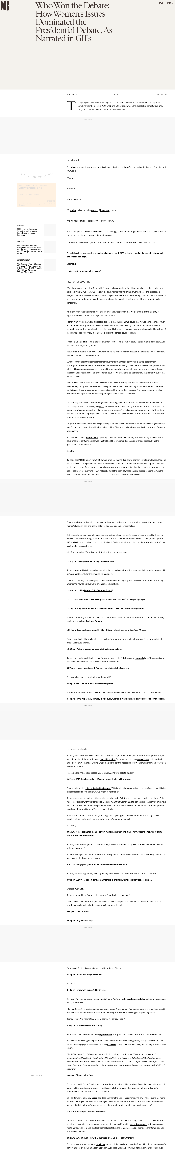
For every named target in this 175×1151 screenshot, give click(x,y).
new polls (139, 658)
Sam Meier (73, 95)
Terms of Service (48, 205)
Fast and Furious (94, 621)
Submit (51, 203)
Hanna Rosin (139, 844)
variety (94, 210)
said (85, 342)
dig (84, 873)
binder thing (92, 437)
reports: (70, 1048)
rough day (100, 1144)
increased (112, 1044)
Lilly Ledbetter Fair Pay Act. (98, 788)
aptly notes (91, 1098)
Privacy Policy (22, 207)
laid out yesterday (138, 1124)
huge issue (111, 844)
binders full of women (118, 668)
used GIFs (80, 221)
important (105, 210)
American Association (77, 1061)
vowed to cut (143, 759)
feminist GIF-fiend (93, 231)
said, (101, 406)
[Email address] (37, 196)
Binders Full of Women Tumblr (98, 590)
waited (73, 210)
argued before (105, 1034)
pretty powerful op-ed (138, 999)
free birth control (108, 759)
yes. (82, 889)
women (134, 312)
